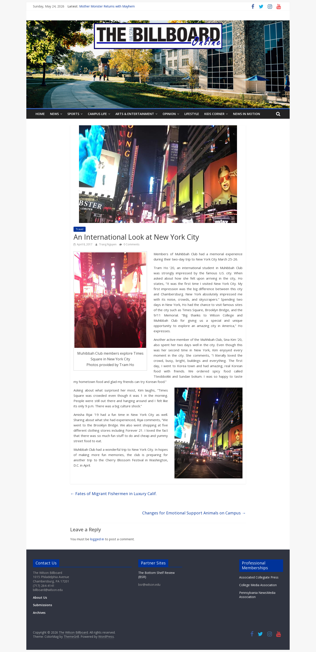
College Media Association (258, 585)
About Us (40, 597)
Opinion (169, 114)
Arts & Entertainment (134, 114)
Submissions (42, 605)
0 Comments (129, 244)
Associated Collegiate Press (258, 577)
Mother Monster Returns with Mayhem (107, 6)
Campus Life (97, 114)
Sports (73, 114)
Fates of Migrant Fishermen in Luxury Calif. (113, 493)
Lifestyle (191, 114)
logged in (97, 539)
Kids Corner (214, 114)
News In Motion (246, 114)
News (54, 114)
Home (40, 114)
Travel (79, 229)
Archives (39, 613)
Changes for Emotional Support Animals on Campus (194, 512)
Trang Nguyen (108, 244)
